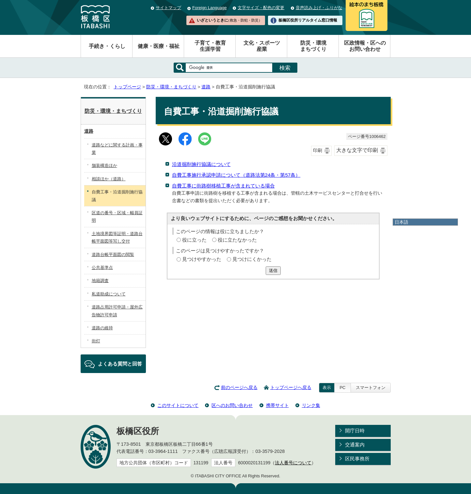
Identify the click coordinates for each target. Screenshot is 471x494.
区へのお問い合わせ (232, 405)
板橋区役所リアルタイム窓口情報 (307, 20)
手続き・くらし (107, 46)
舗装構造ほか (104, 165)
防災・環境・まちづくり (171, 86)
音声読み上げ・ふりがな (319, 7)
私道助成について (109, 294)
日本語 (401, 222)
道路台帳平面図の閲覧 (113, 254)
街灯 (96, 340)
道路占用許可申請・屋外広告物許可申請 (117, 311)
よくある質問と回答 (120, 364)
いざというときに (229, 20)
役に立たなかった (237, 240)
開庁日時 (355, 430)
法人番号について (293, 462)
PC (342, 387)
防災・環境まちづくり (313, 46)
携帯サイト (277, 405)
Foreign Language (209, 7)
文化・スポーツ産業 (261, 46)
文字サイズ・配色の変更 (261, 7)
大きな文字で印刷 (357, 150)
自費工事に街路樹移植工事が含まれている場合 (223, 185)
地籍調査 (100, 280)
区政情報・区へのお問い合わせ (365, 46)
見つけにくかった (252, 259)
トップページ (127, 86)
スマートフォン (370, 387)
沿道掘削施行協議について (201, 164)
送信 (273, 270)
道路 (206, 86)
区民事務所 (357, 458)
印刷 (317, 150)
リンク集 (311, 405)
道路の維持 (102, 327)
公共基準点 (102, 267)
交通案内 (355, 444)
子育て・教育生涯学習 (210, 46)
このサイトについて (177, 405)
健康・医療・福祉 (159, 46)
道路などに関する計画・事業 (117, 148)
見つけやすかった (201, 259)
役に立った (194, 240)
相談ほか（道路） (109, 178)
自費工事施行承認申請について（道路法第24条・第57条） (236, 175)
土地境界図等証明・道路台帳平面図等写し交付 (117, 237)
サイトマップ (168, 7)
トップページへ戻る (290, 387)
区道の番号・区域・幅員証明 (117, 216)
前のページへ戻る (239, 387)
